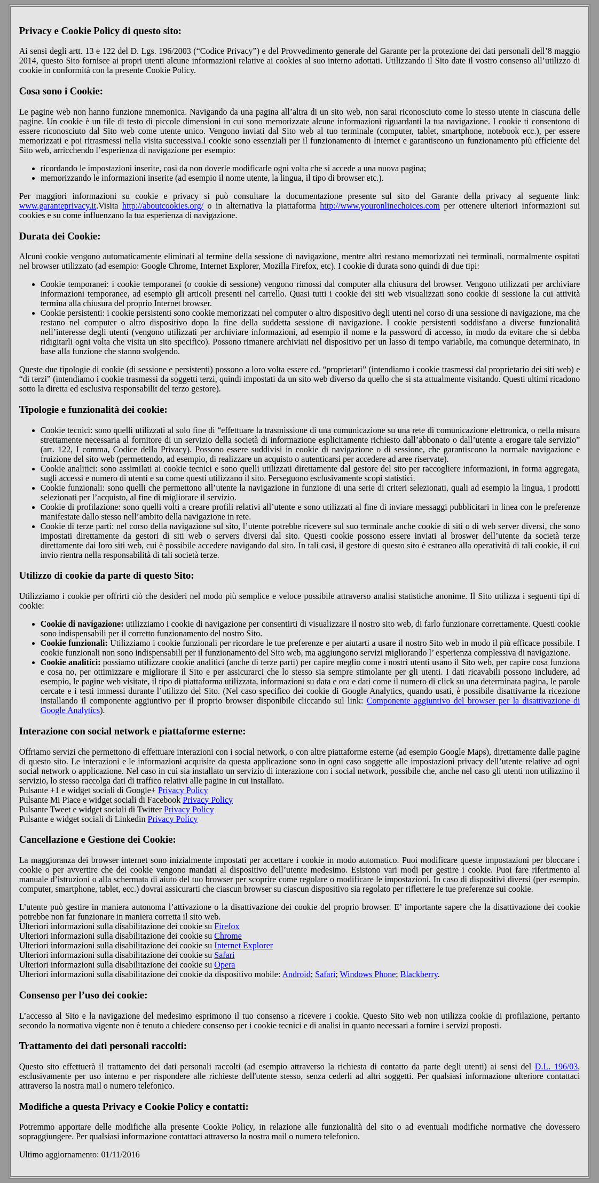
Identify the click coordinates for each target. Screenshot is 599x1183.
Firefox (226, 926)
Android (296, 974)
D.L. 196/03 (556, 1066)
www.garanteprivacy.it (58, 205)
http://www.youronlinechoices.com (380, 205)
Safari (224, 955)
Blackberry (419, 974)
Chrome (228, 935)
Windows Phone (368, 974)
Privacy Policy (183, 790)
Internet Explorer (243, 945)
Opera (224, 964)
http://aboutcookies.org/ (162, 205)
